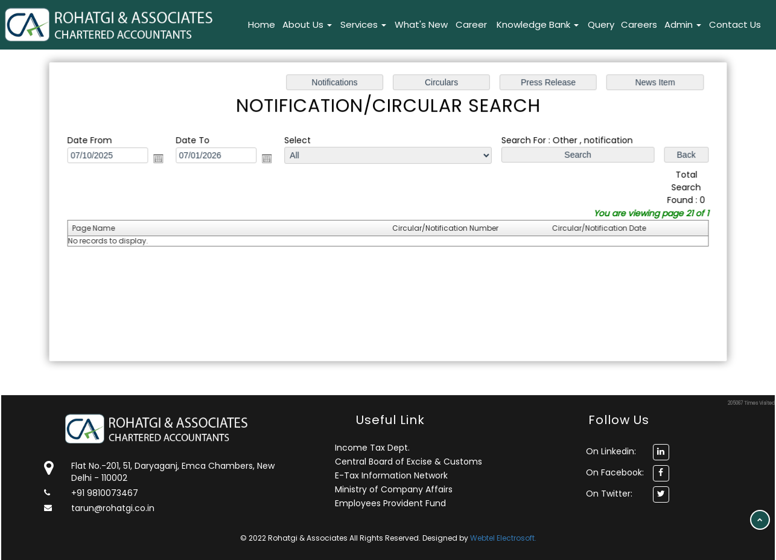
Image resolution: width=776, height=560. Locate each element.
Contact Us (735, 24)
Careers (639, 24)
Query (601, 24)
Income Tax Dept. (372, 448)
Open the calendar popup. (162, 159)
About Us (307, 24)
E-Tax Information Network (391, 475)
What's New (421, 24)
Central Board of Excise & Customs (408, 461)
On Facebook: (615, 472)
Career (471, 24)
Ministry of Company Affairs (394, 489)
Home (261, 24)
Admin (682, 24)
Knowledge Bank (538, 24)
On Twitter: (609, 494)
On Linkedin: (611, 451)
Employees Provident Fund (390, 503)
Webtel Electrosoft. (503, 538)
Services (363, 24)
